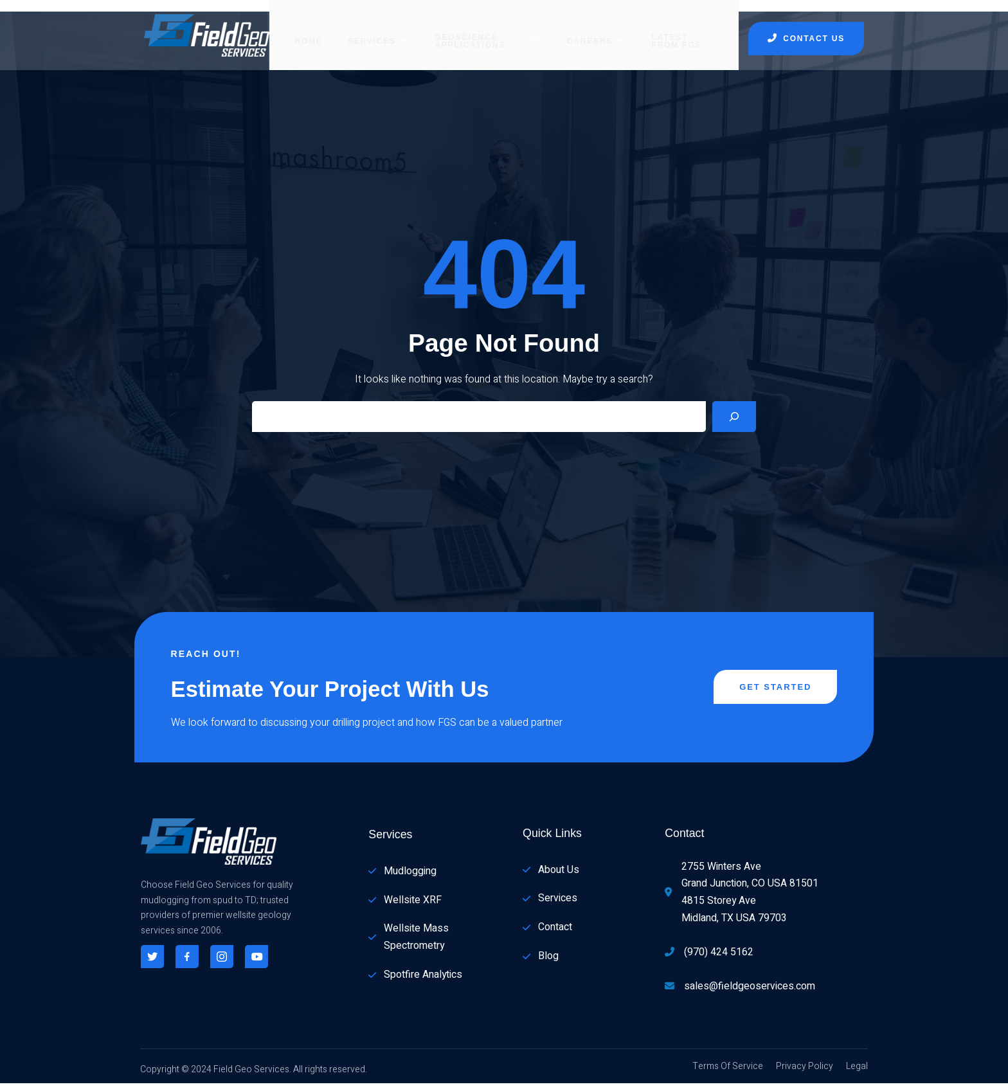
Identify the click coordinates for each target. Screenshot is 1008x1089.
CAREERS (598, 28)
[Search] (734, 412)
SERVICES (365, 28)
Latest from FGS (685, 29)
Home (296, 28)
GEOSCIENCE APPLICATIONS (482, 29)
